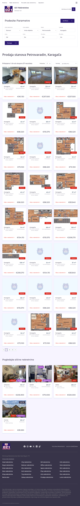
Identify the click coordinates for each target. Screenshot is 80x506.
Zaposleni (41, 2)
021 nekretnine (45, 462)
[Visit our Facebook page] (24, 446)
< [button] (3, 349)
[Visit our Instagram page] (27, 446)
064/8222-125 (17, 10)
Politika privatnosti (58, 446)
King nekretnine (7, 474)
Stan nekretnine (7, 471)
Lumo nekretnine (65, 477)
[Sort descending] (50, 63)
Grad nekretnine (7, 462)
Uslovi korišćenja (72, 446)
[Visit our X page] (34, 446)
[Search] (73, 9)
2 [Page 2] (9, 349)
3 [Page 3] (12, 349)
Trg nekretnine (26, 474)
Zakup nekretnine (27, 477)
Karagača (63, 30)
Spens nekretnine (46, 468)
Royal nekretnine (7, 465)
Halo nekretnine (65, 465)
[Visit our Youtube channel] (31, 446)
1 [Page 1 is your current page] (6, 349)
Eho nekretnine (26, 468)
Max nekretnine (65, 471)
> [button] (15, 349)
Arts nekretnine (46, 474)
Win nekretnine (65, 468)
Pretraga (12, 42)
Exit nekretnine (26, 471)
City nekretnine (26, 462)
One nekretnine (65, 474)
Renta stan (5, 477)
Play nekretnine (46, 471)
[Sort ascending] (47, 63)
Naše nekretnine (14, 2)
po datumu (65, 63)
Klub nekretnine (7, 468)
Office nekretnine (46, 465)
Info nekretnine (65, 462)
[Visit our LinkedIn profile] (37, 446)
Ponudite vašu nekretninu (28, 2)
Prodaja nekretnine (47, 477)
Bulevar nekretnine (27, 465)
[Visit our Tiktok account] (40, 446)
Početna (4, 2)
